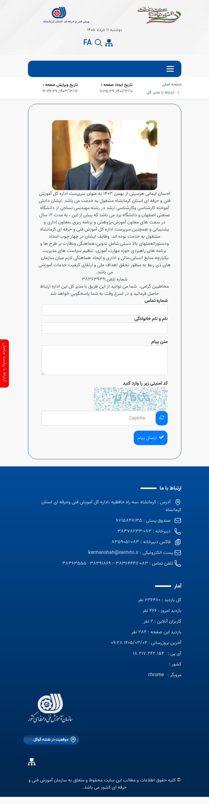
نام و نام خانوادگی (151, 318)
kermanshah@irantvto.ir (113, 553)
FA (87, 43)
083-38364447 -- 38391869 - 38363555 (105, 563)
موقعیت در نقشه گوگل (50, 739)
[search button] (98, 43)
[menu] (104, 69)
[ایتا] (119, 43)
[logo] (50, 708)
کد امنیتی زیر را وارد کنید (145, 383)
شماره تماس (156, 300)
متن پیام (159, 341)
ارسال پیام (150, 438)
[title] (58, 15)
